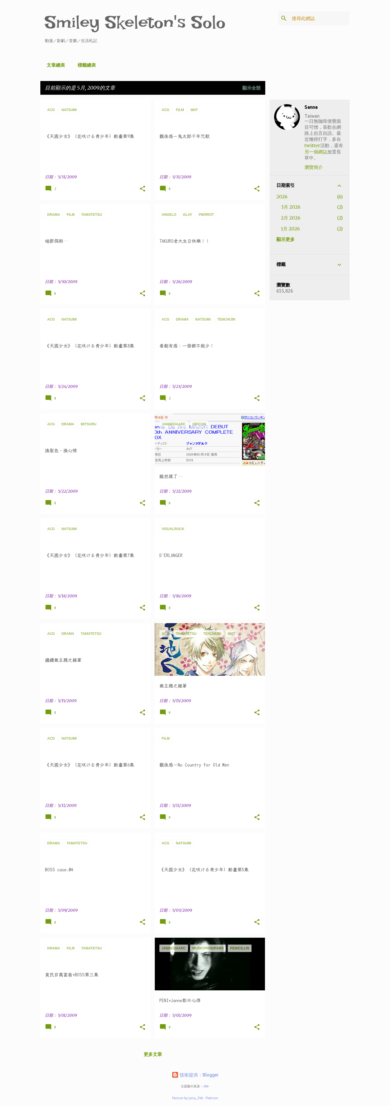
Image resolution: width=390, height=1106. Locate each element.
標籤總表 (85, 65)
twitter (312, 145)
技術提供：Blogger (195, 1074)
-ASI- (206, 1086)
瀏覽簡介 (313, 167)
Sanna (311, 107)
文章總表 (54, 65)
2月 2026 (290, 218)
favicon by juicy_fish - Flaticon (195, 1098)
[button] (142, 189)
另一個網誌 (315, 152)
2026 (282, 197)
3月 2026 (290, 207)
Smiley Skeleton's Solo (135, 22)
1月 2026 (290, 229)
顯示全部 (251, 87)
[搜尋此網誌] (320, 18)
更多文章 (153, 1054)
